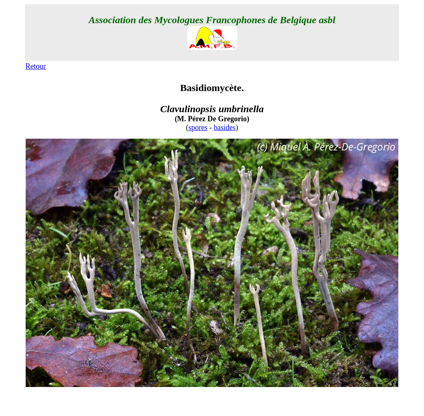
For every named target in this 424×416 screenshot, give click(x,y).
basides (225, 127)
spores (197, 127)
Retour (35, 66)
